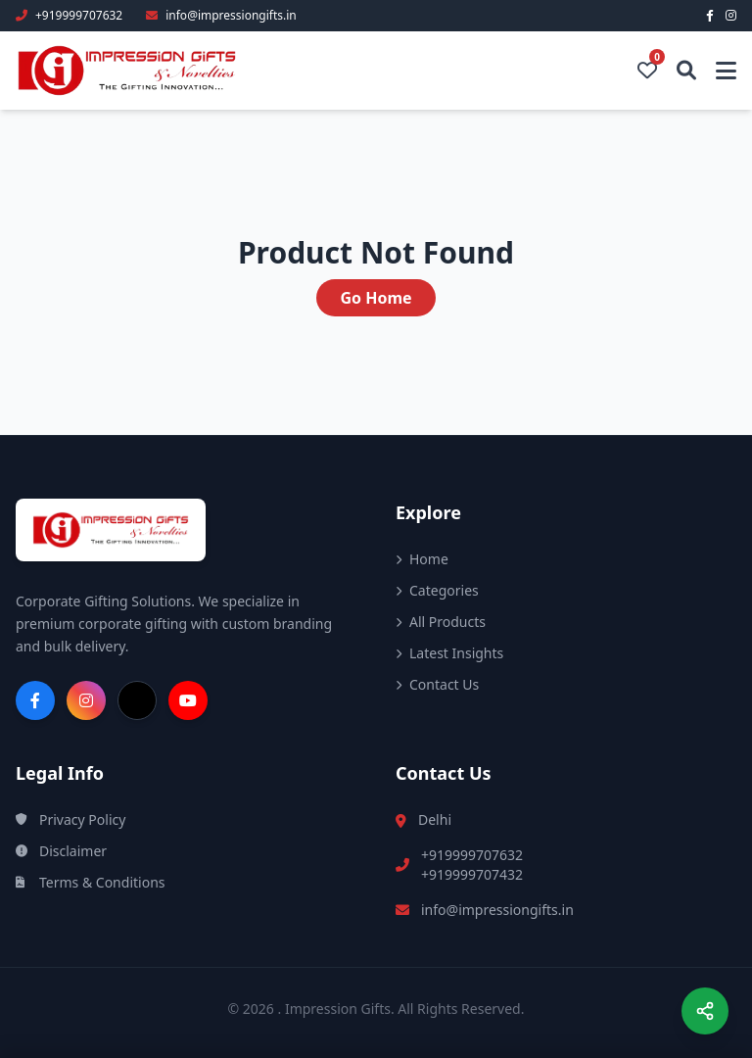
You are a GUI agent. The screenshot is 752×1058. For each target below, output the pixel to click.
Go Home (375, 298)
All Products (441, 621)
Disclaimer (61, 851)
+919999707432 (472, 874)
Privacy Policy (70, 819)
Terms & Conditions (90, 882)
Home (422, 559)
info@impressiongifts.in (497, 909)
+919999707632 (472, 854)
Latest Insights (449, 653)
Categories (437, 590)
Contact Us (437, 684)
